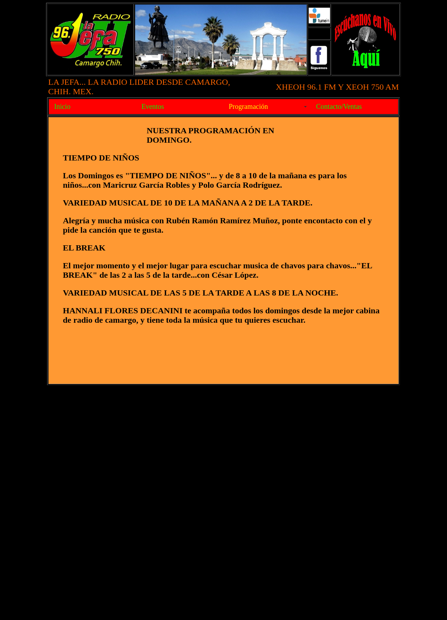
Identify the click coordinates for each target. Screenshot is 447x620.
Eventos (152, 106)
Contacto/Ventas (339, 106)
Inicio (62, 106)
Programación (248, 106)
